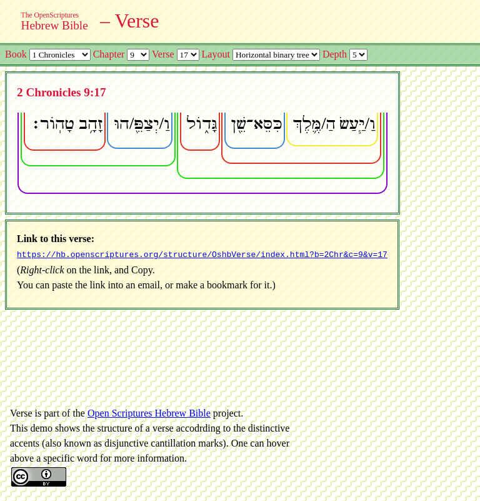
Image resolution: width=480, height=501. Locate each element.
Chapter (109, 54)
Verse (163, 54)
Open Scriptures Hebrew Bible (149, 412)
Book (16, 54)
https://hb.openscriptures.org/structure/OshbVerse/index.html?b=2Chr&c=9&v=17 (202, 254)
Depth (334, 54)
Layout (216, 54)
